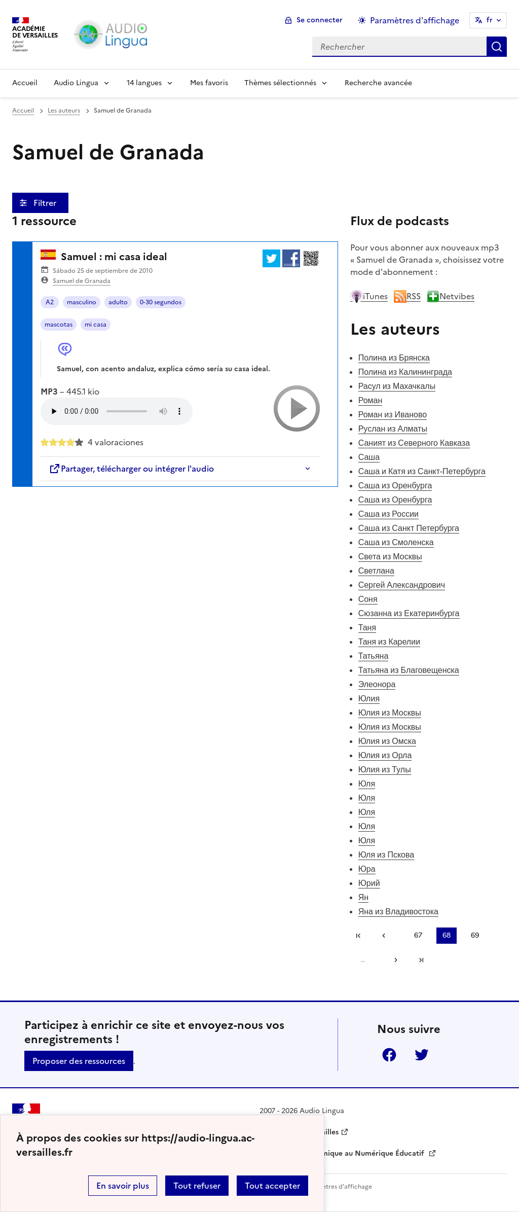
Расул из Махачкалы (397, 386)
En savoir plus (122, 1186)
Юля (366, 783)
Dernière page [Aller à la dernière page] (421, 960)
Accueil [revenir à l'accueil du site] (23, 110)
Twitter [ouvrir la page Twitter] (422, 1055)
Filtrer (45, 203)
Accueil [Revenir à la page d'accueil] (25, 83)
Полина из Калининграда (405, 372)
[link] (387, 936)
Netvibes (450, 296)
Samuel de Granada (81, 281)
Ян (363, 897)
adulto (118, 302)
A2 (50, 302)
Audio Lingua (76, 83)
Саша (369, 457)
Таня (367, 627)
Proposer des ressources (78, 1061)
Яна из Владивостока (398, 911)
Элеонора (377, 684)
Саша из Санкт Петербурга (408, 528)
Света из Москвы (390, 556)
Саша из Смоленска (396, 542)
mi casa (95, 324)
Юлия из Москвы (389, 712)
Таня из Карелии (389, 641)
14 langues (144, 83)
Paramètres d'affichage (338, 1186)
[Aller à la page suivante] (392, 960)
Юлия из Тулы (384, 769)
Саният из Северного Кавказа (414, 443)
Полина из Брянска (394, 357)
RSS (407, 296)
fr (490, 20)
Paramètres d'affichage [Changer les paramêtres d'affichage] (414, 20)
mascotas (58, 324)
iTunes (369, 296)
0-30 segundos (160, 302)
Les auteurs (64, 110)
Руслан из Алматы (392, 428)
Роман (370, 400)
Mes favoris (209, 83)
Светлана (376, 570)
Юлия (369, 698)
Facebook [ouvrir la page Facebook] (389, 1055)
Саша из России (388, 514)
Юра (367, 869)
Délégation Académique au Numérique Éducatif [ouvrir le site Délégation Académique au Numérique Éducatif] (343, 1153)
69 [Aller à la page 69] (475, 935)
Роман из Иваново (392, 414)
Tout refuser (196, 1186)
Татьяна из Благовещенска (408, 670)
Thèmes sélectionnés (280, 83)
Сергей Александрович (401, 585)
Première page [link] (358, 936)
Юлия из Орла (385, 755)
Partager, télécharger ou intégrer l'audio (131, 468)
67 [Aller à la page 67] (418, 935)
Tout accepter (272, 1186)
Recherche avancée (378, 83)
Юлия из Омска (387, 741)
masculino (81, 302)
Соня (368, 599)
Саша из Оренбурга (395, 485)
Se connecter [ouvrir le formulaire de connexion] (319, 20)
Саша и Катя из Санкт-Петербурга (422, 471)
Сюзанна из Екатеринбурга (409, 613)
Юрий (369, 883)
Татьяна (373, 656)
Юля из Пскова (386, 854)
